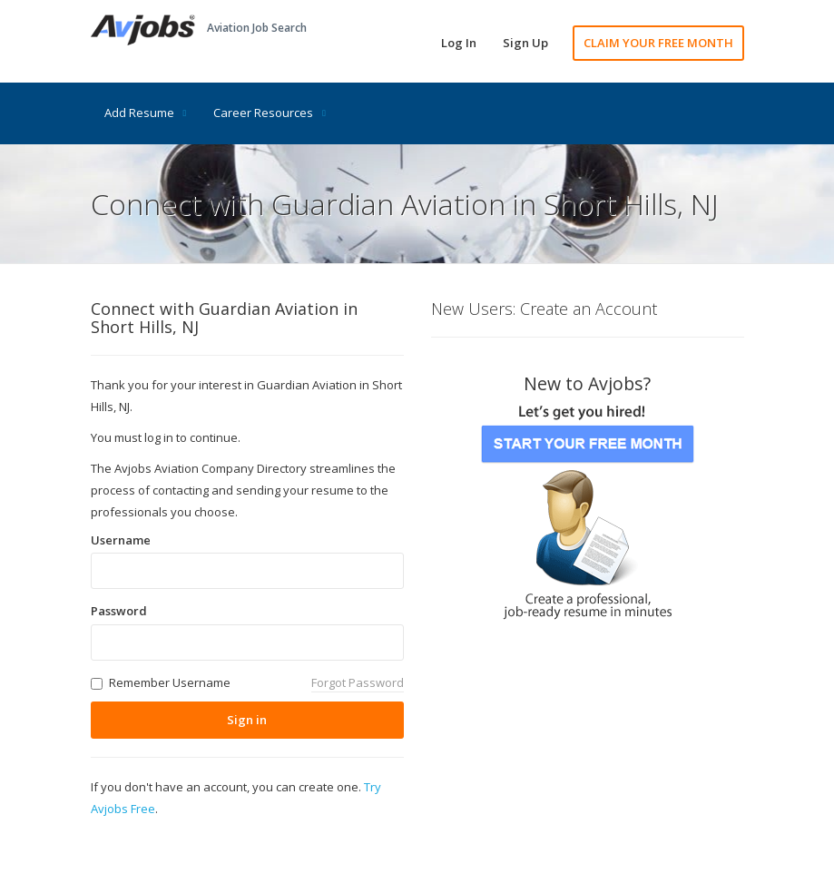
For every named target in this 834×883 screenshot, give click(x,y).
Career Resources (269, 112)
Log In (458, 42)
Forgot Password (357, 682)
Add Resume (145, 112)
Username (121, 540)
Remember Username (170, 682)
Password (119, 611)
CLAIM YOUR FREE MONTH (658, 42)
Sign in (247, 719)
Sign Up (525, 42)
